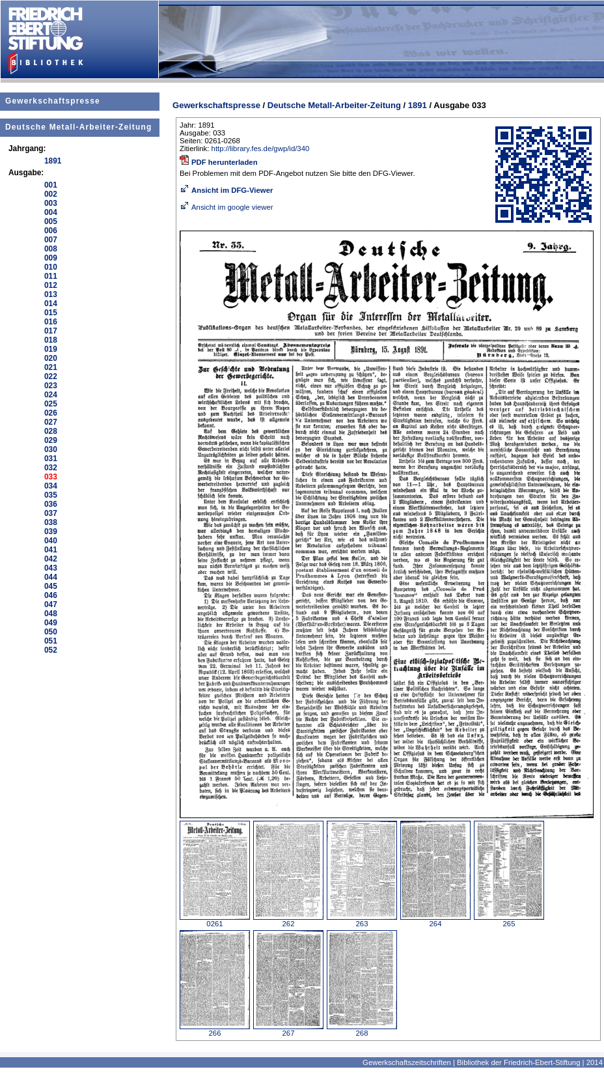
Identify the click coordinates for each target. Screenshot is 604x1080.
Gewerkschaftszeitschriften (407, 1062)
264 (435, 920)
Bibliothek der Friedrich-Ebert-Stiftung (518, 1062)
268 (362, 1030)
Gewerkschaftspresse (52, 101)
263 (362, 920)
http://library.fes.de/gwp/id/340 (261, 148)
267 (288, 1030)
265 (509, 920)
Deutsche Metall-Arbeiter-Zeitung (78, 127)
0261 (215, 920)
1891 (417, 105)
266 (215, 1030)
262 (288, 920)
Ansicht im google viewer (226, 207)
